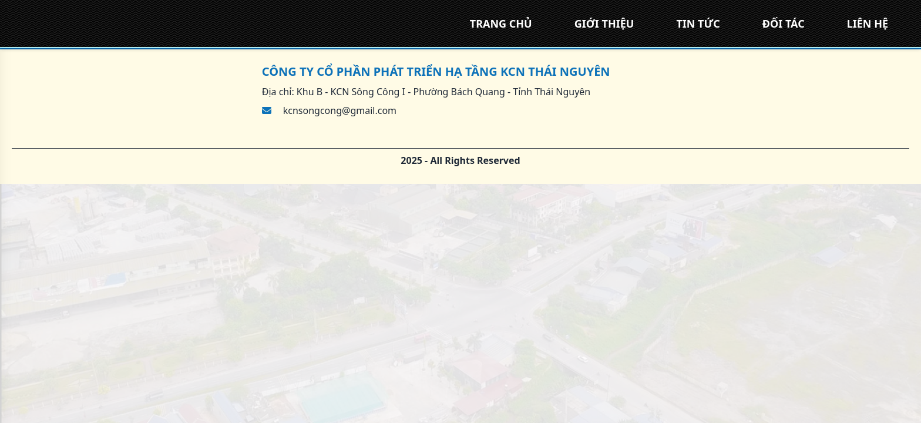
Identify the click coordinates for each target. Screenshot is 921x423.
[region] (460, 211)
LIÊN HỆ (867, 23)
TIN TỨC (698, 23)
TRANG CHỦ (501, 23)
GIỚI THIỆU (604, 23)
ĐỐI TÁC (783, 23)
